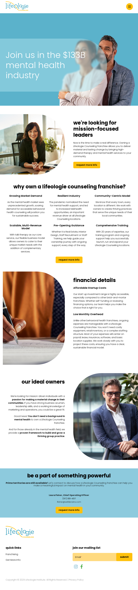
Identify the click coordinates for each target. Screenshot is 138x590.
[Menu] (129, 6)
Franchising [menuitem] (12, 554)
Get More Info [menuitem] (13, 560)
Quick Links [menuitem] (13, 548)
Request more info (69, 259)
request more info (86, 165)
